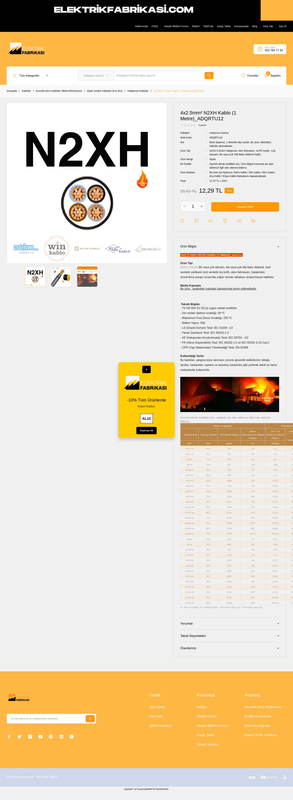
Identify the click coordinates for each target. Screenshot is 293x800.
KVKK (155, 26)
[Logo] (27, 49)
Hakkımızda (141, 26)
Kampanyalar (241, 26)
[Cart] (272, 75)
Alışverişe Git (146, 430)
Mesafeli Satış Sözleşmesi (262, 707)
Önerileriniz (188, 648)
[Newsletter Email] (51, 719)
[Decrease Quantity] (184, 206)
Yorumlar (186, 623)
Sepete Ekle (245, 206)
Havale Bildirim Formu (176, 26)
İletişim (196, 26)
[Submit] (90, 718)
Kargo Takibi (224, 26)
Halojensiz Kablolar (220, 132)
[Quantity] (193, 206)
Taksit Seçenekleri (193, 636)
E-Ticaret (139, 789)
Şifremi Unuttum (160, 725)
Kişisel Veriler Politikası (260, 735)
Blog (254, 26)
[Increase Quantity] (201, 206)
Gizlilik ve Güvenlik (257, 716)
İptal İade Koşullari (257, 725)
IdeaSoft (128, 789)
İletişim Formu (207, 716)
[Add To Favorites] (182, 221)
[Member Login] (268, 26)
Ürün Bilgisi (188, 246)
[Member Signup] (282, 26)
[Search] (164, 75)
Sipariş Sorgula (207, 744)
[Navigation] (30, 75)
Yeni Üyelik (157, 707)
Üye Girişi (156, 716)
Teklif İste (208, 26)
